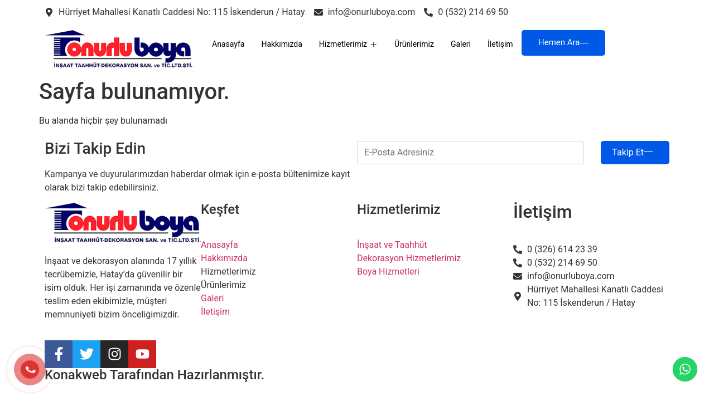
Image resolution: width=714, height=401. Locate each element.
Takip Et (632, 152)
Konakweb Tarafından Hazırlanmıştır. (154, 375)
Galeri (461, 44)
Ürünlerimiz (414, 44)
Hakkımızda (281, 44)
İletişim (500, 44)
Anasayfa (228, 44)
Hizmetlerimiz (348, 44)
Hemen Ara (563, 42)
